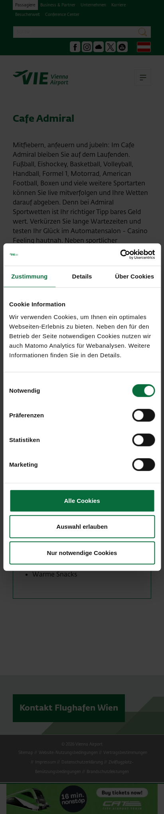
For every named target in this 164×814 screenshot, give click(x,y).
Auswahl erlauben (81, 526)
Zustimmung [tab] (29, 276)
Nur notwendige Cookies (82, 552)
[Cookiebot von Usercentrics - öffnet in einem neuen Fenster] (120, 254)
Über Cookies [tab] (134, 276)
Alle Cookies (82, 500)
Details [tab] (82, 276)
